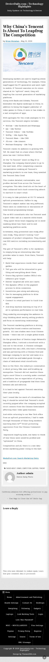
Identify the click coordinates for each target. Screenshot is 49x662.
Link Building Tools (25, 614)
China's (19, 468)
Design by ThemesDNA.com (24, 654)
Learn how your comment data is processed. (23, 572)
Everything (12, 608)
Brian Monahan (12, 41)
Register (38, 631)
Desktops (40, 603)
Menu (7, 592)
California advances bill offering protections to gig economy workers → (24, 493)
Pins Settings (37, 625)
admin (29, 473)
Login (40, 614)
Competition (26, 468)
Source (22, 636)
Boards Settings (11, 603)
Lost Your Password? (24, 620)
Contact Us (27, 603)
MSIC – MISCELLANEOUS (16, 625)
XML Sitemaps (24, 642)
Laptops (9, 614)
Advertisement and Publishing (29, 597)
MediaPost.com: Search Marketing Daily (21, 458)
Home (9, 597)
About (13, 468)
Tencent (42, 468)
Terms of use (35, 636)
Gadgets (37, 608)
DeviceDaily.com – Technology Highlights (24, 5)
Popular (10, 631)
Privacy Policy (24, 631)
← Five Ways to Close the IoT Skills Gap (24, 498)
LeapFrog (35, 468)
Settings (12, 636)
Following (25, 608)
